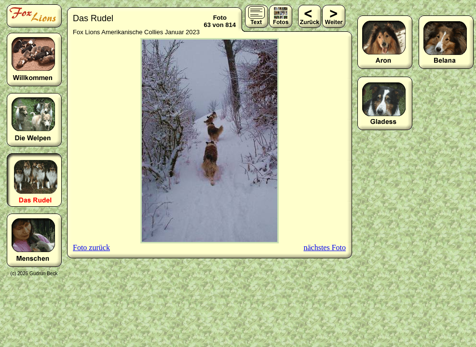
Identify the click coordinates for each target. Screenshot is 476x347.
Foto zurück (91, 247)
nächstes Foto (324, 247)
